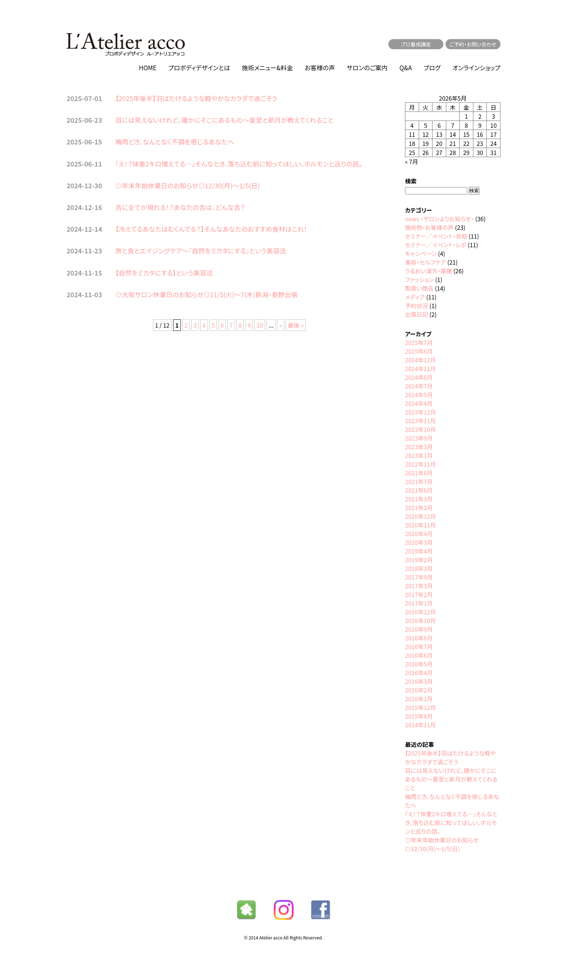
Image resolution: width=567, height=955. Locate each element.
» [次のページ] (280, 325)
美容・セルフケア (425, 262)
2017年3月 (418, 585)
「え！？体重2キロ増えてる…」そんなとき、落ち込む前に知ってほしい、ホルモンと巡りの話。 (238, 163)
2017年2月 (418, 594)
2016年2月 (418, 690)
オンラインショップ (476, 67)
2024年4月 (418, 403)
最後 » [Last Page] (295, 325)
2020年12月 (420, 516)
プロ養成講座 (416, 44)
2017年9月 (418, 577)
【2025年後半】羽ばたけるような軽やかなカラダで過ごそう (196, 98)
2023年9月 (418, 438)
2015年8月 (418, 716)
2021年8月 (418, 472)
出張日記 (416, 314)
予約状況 (416, 305)
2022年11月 (420, 464)
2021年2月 (418, 507)
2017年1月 (418, 603)
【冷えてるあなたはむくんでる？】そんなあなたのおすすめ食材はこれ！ (211, 229)
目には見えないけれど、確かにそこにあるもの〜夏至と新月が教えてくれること (224, 120)
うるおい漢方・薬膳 (428, 270)
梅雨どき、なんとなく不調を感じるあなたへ (174, 141)
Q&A (405, 67)
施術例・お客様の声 (429, 227)
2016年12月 (420, 611)
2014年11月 (420, 724)
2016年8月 (418, 638)
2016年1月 (418, 698)
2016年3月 (418, 681)
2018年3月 (418, 568)
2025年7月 (418, 342)
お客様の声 (320, 67)
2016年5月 (418, 664)
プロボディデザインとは (199, 67)
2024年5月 (418, 394)
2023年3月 (418, 446)
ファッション (419, 279)
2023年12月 (420, 412)
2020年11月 (420, 525)
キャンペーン (421, 253)
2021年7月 (418, 481)
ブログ (432, 67)
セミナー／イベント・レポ (435, 244)
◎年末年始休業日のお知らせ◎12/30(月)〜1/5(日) (187, 185)
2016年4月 (418, 672)
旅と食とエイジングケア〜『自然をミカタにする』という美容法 (200, 250)
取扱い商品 (419, 288)
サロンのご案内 (367, 67)
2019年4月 (418, 551)
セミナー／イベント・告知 (436, 236)
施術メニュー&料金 (267, 67)
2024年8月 (418, 377)
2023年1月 (418, 455)
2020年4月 (418, 533)
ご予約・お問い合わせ (472, 44)
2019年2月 (418, 559)
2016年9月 (418, 629)
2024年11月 (420, 368)
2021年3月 (418, 499)
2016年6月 (418, 655)
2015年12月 (420, 707)
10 (259, 325)
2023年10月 (420, 429)
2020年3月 (418, 542)
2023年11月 (420, 420)
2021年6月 (418, 490)
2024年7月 (418, 386)
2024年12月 (420, 360)
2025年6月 (418, 351)
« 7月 (411, 161)
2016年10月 (420, 620)
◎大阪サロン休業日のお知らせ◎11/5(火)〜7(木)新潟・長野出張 (206, 294)
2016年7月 (418, 646)
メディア (415, 297)
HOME (148, 67)
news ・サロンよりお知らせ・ (439, 218)
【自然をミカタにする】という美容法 (164, 272)
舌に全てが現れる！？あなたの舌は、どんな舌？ (180, 207)
